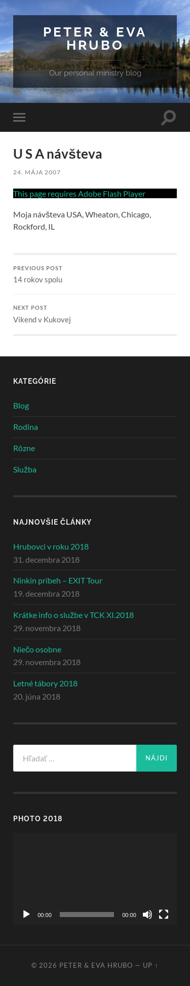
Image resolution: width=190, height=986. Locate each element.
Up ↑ (150, 965)
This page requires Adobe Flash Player (79, 193)
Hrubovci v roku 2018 (51, 546)
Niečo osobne (37, 649)
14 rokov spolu (95, 274)
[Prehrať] (26, 914)
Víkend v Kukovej (95, 314)
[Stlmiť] (147, 914)
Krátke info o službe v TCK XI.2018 (73, 614)
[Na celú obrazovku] (164, 914)
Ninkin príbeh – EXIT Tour (57, 580)
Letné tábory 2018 (45, 683)
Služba (24, 469)
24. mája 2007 (37, 172)
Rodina (25, 426)
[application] (95, 879)
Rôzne (24, 448)
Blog (21, 405)
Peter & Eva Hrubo (95, 38)
